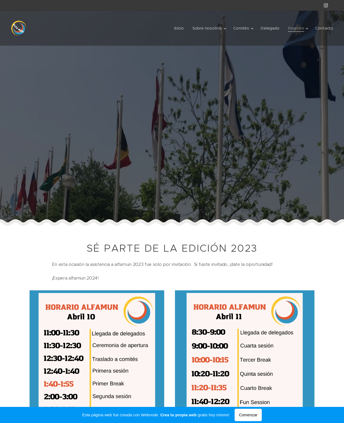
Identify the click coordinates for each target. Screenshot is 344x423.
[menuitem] (178, 28)
